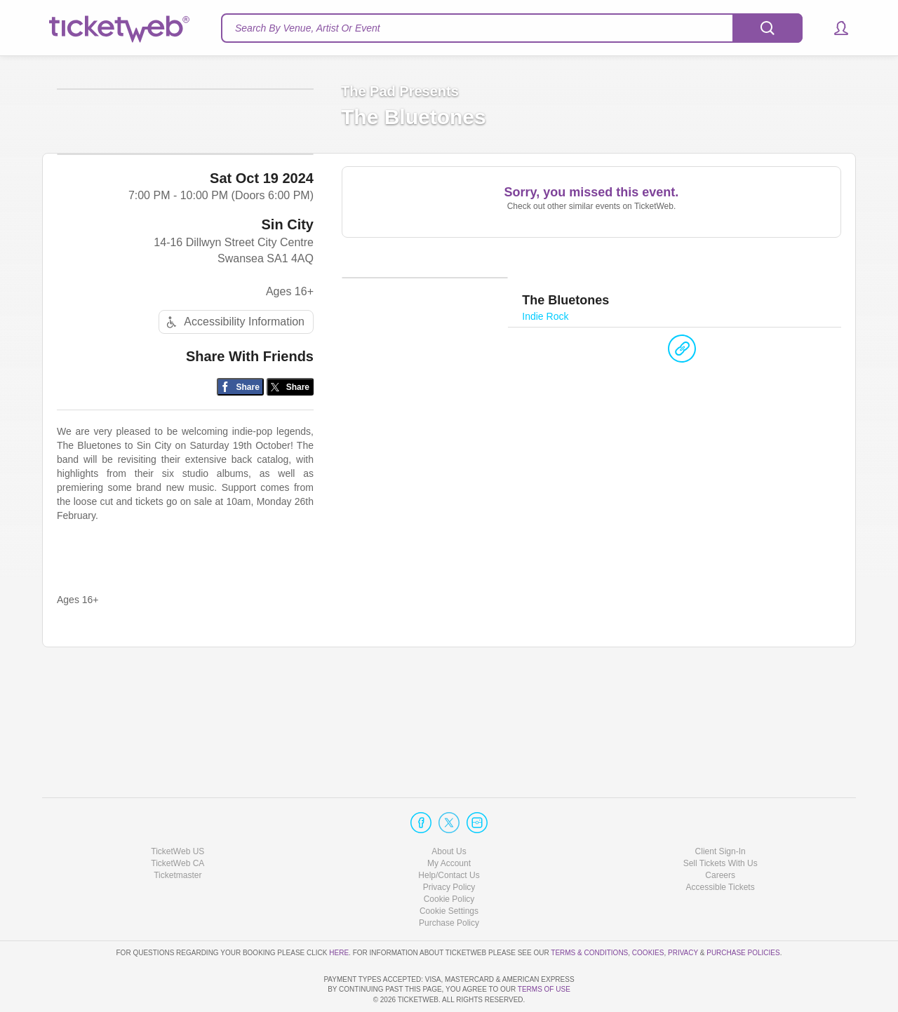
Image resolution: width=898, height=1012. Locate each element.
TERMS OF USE (544, 989)
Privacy (683, 912)
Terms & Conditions (589, 912)
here (339, 912)
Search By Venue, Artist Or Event (307, 28)
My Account (449, 823)
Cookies (648, 912)
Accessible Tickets (720, 847)
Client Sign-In (720, 811)
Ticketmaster (177, 835)
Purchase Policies (742, 912)
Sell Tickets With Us (720, 823)
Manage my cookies (449, 871)
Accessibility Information (233, 427)
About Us (448, 811)
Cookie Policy (449, 859)
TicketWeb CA (177, 823)
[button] (834, 28)
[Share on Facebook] (240, 492)
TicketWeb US (177, 811)
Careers (720, 835)
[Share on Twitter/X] (290, 492)
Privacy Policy (449, 847)
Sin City (288, 329)
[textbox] (512, 28)
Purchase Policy (449, 883)
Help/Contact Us (448, 835)
